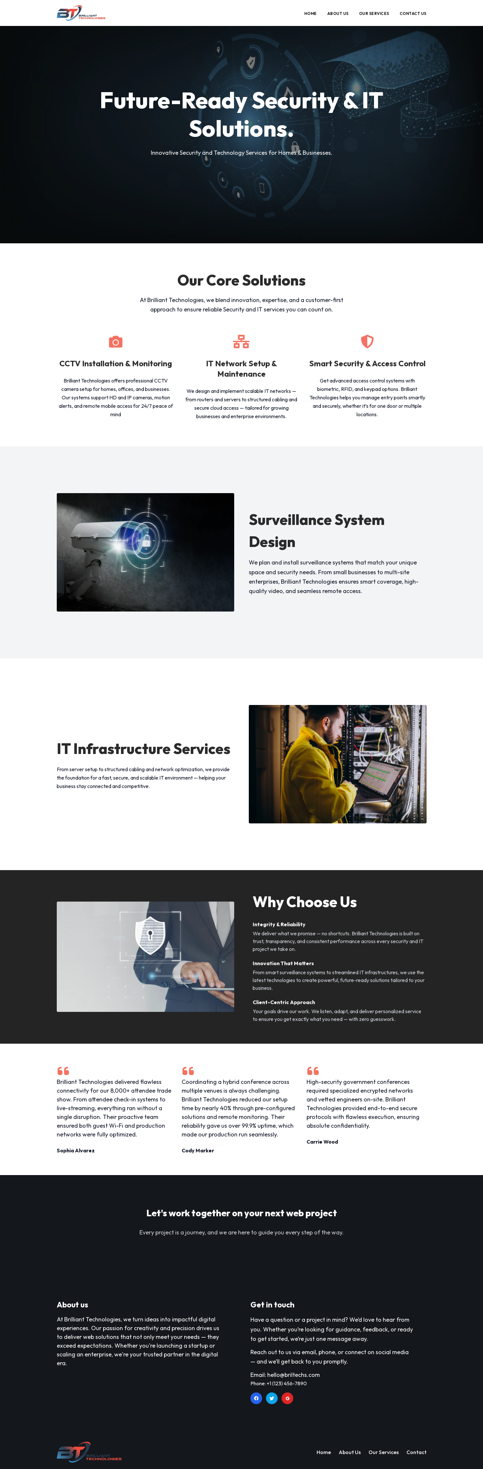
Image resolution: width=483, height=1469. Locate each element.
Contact (416, 1452)
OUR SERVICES (374, 13)
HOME (310, 13)
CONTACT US (413, 13)
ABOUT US (338, 13)
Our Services (383, 1452)
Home (324, 1452)
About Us (350, 1452)
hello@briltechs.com (293, 1374)
